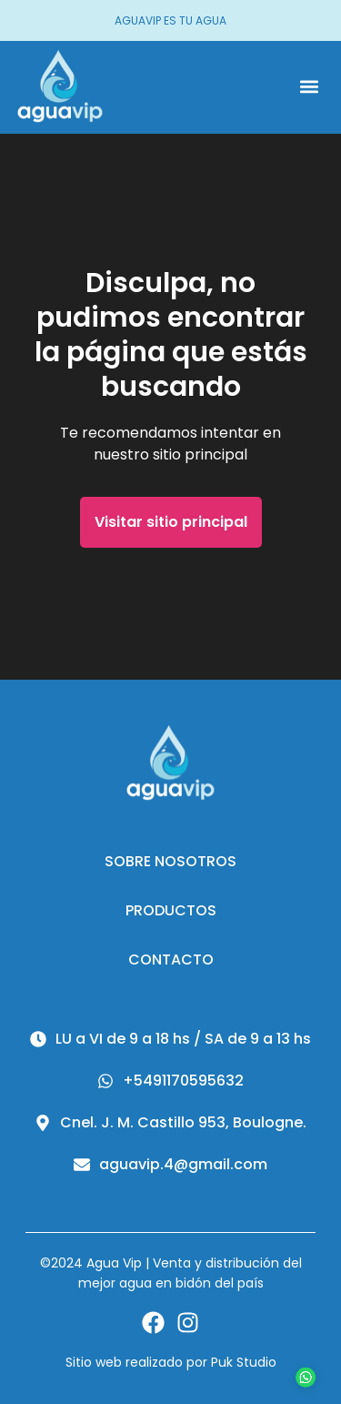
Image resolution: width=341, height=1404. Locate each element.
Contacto (171, 959)
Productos (170, 910)
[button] (309, 87)
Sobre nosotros (170, 861)
